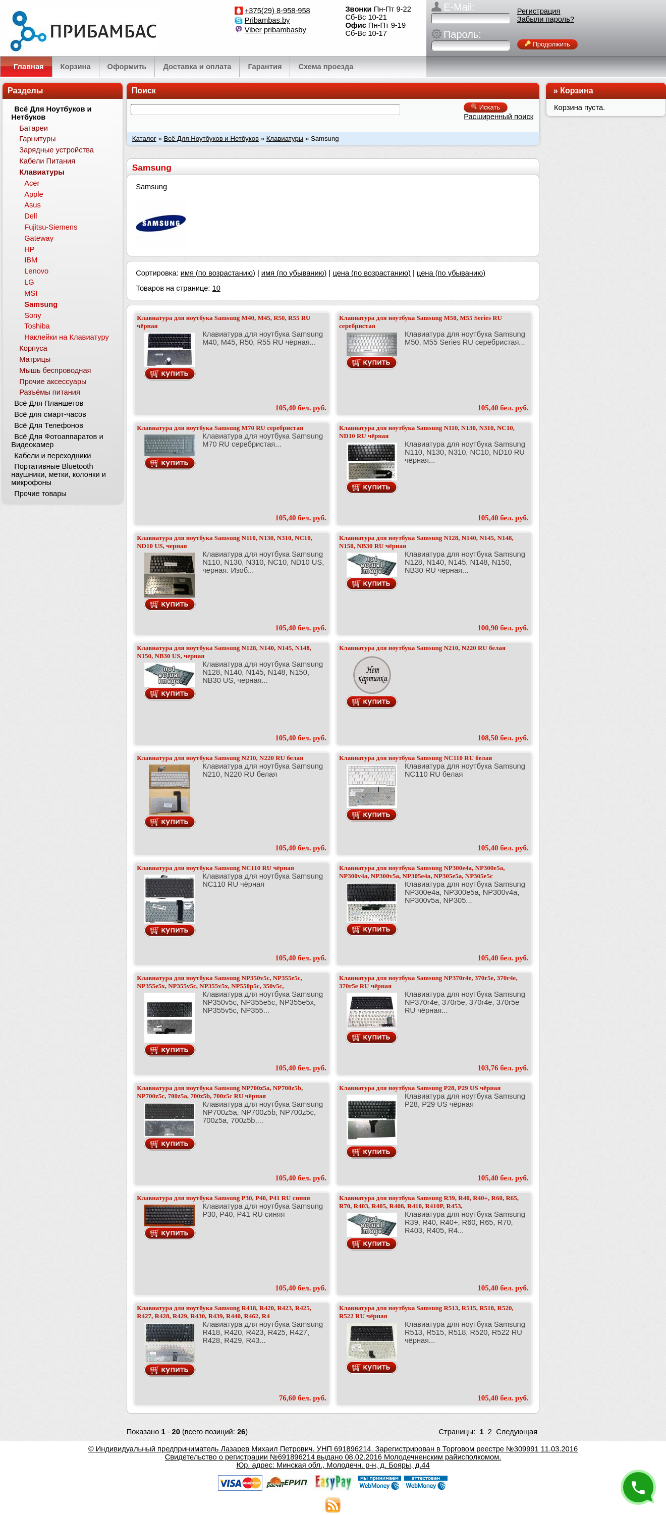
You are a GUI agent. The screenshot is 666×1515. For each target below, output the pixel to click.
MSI (30, 293)
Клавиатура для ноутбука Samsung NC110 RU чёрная (215, 868)
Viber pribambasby (275, 30)
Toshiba (37, 326)
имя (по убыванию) (294, 273)
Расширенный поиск (498, 117)
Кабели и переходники (52, 456)
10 (216, 288)
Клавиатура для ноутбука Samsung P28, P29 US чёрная (420, 1088)
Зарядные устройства (56, 150)
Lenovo (36, 271)
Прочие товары (40, 494)
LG (29, 282)
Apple (33, 194)
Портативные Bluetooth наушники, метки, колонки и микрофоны (58, 474)
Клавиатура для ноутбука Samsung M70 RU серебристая (220, 427)
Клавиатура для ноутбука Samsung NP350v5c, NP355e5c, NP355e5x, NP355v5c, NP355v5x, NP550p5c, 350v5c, (219, 982)
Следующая (516, 1432)
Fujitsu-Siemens (50, 227)
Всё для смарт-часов (50, 414)
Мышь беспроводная (55, 370)
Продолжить (547, 44)
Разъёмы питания (49, 392)
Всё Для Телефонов (48, 425)
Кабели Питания (47, 161)
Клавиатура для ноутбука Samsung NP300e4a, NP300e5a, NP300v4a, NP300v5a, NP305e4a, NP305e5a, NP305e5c (422, 872)
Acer (31, 183)
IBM (30, 260)
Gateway (38, 238)
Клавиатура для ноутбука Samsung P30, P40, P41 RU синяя (223, 1198)
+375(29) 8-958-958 (277, 11)
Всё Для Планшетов (48, 403)
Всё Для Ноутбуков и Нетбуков (211, 138)
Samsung (41, 304)
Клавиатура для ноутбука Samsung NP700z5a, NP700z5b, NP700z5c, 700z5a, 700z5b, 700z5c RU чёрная (220, 1092)
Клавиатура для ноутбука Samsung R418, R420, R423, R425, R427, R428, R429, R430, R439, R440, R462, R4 (224, 1312)
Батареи (33, 128)
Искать (485, 107)
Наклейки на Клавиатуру (66, 337)
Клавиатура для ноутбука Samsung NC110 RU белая (415, 758)
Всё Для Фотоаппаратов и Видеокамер (57, 440)
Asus (32, 205)
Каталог (144, 138)
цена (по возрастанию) (371, 273)
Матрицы (34, 359)
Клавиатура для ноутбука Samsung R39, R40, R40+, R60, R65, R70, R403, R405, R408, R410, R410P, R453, (429, 1202)
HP (29, 249)
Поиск (144, 90)
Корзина (576, 90)
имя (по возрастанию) (218, 273)
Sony (32, 315)
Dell (30, 216)
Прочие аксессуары (52, 381)
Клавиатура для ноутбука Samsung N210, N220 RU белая (422, 648)
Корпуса (33, 348)
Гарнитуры (37, 139)
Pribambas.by (267, 20)
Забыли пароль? (545, 19)
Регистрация (539, 11)
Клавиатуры (285, 138)
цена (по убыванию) (451, 273)
